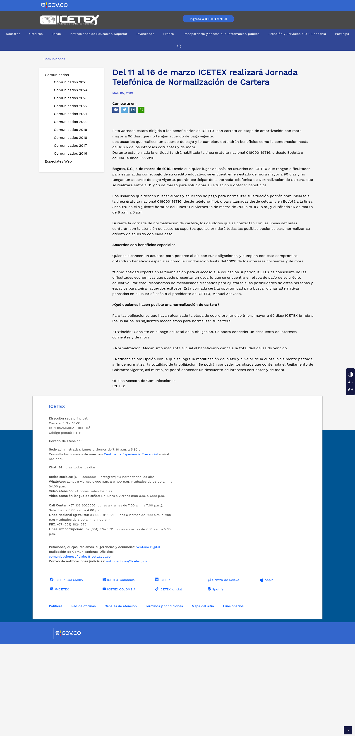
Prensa (168, 34)
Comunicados (57, 75)
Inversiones (145, 34)
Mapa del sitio (203, 698)
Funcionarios (233, 698)
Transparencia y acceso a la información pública (221, 34)
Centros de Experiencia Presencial (131, 546)
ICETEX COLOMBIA (66, 671)
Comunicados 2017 (70, 145)
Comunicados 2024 (71, 90)
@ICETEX (59, 681)
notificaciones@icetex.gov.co (128, 653)
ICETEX (162, 671)
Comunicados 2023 (70, 98)
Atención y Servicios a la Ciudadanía (297, 34)
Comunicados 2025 (70, 82)
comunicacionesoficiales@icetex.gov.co (80, 648)
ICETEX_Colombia (118, 671)
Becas (56, 34)
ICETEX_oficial (168, 681)
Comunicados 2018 (70, 137)
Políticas (55, 698)
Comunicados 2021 (70, 114)
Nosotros (13, 34)
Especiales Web (58, 161)
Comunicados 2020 (71, 122)
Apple (266, 671)
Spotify (214, 681)
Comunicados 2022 (70, 106)
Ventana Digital (148, 639)
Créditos (36, 34)
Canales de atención (121, 698)
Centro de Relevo (222, 671)
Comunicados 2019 (70, 129)
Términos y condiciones (164, 698)
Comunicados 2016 (70, 153)
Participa (342, 34)
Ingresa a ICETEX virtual (208, 19)
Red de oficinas (83, 698)
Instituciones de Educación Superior (98, 34)
